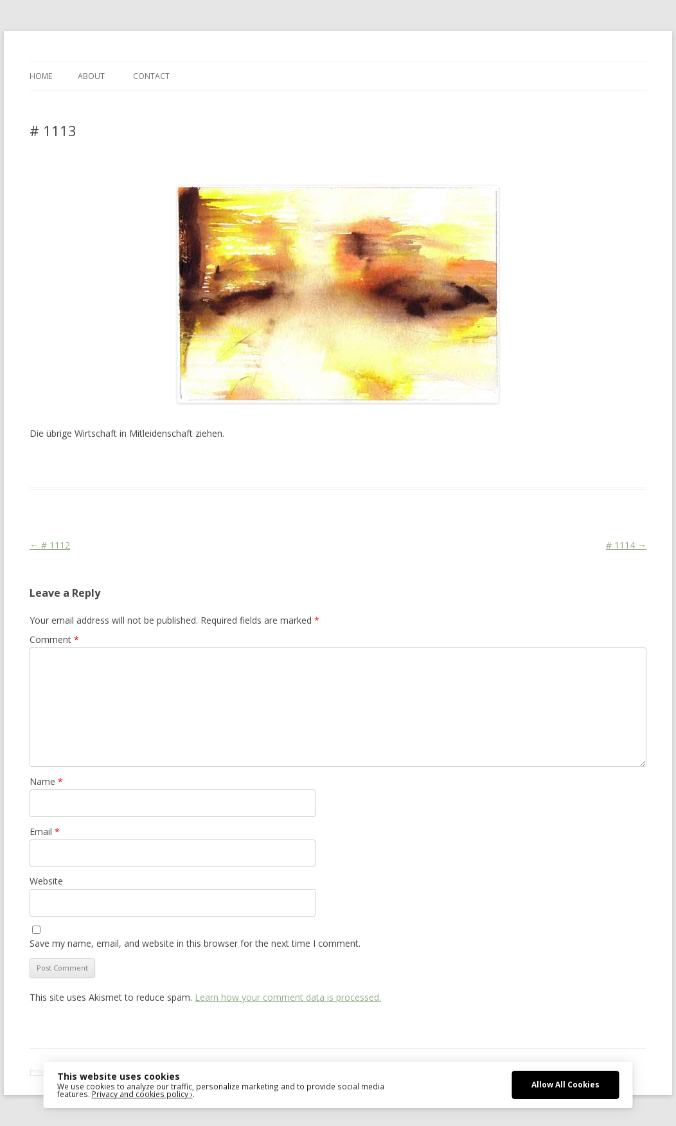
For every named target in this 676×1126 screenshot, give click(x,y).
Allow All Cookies (565, 1084)
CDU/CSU (227, 464)
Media (261, 464)
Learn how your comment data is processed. (288, 997)
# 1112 (50, 545)
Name (46, 781)
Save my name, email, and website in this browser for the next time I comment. (195, 943)
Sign (320, 464)
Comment (54, 639)
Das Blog (144, 464)
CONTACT (151, 76)
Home (41, 76)
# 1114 (626, 545)
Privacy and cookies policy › (142, 1094)
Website (46, 881)
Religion (292, 464)
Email (45, 831)
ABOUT (91, 76)
